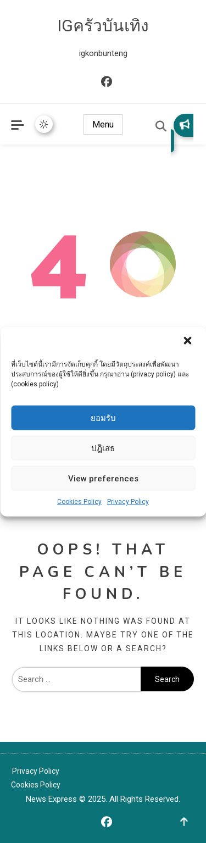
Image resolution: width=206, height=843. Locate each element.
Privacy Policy (128, 502)
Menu (103, 124)
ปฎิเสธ (103, 448)
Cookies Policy (79, 502)
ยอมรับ (103, 418)
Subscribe (184, 124)
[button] (188, 341)
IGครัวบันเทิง (103, 25)
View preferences (103, 478)
